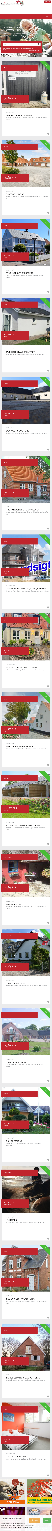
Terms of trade (27, 1527)
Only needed (34, 1520)
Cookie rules (17, 1527)
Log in (47, 1)
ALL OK (46, 1520)
